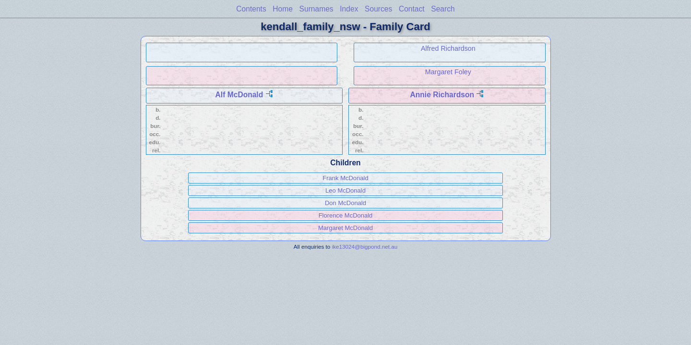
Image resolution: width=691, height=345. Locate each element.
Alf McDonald (239, 95)
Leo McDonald (345, 190)
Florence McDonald (346, 215)
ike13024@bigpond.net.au (365, 246)
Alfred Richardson (448, 48)
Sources (378, 9)
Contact (412, 9)
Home (283, 9)
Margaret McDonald (345, 227)
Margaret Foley (448, 72)
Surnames (316, 9)
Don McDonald (345, 203)
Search (442, 9)
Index (349, 9)
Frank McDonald (345, 178)
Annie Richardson (442, 95)
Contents (251, 9)
